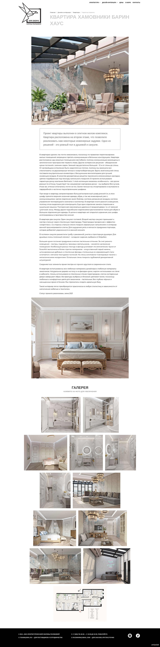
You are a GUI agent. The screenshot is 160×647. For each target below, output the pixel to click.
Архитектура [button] (94, 2)
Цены (121, 2)
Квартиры (76, 12)
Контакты (136, 2)
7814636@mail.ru (26, 637)
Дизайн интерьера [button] (109, 2)
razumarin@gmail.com (81, 637)
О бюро (128, 2)
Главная (52, 12)
